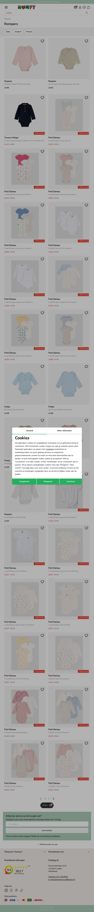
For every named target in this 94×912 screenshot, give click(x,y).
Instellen (71, 481)
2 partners (50, 449)
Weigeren (48, 481)
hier (27, 468)
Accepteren (24, 481)
